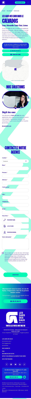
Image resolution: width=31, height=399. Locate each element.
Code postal (5, 187)
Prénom (4, 172)
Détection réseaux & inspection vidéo (14, 356)
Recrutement (5, 345)
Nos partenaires (7, 359)
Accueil (3, 10)
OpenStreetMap (17, 80)
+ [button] (4, 62)
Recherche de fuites (8, 353)
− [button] (4, 64)
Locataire (10, 226)
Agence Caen (16, 10)
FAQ (3, 351)
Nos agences (9, 10)
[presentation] (15, 267)
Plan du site (17, 386)
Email (3, 209)
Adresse (4, 180)
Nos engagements (6, 343)
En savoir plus (6, 126)
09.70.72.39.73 (20, 2)
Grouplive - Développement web (10, 390)
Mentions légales (22, 384)
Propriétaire (11, 220)
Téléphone (5, 201)
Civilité (4, 158)
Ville (3, 194)
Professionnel (11, 232)
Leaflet (12, 80)
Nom (3, 165)
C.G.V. (3, 386)
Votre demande (6, 237)
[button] (2, 100)
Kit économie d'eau (10, 386)
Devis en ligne (15, 54)
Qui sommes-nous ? (6, 341)
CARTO (27, 80)
